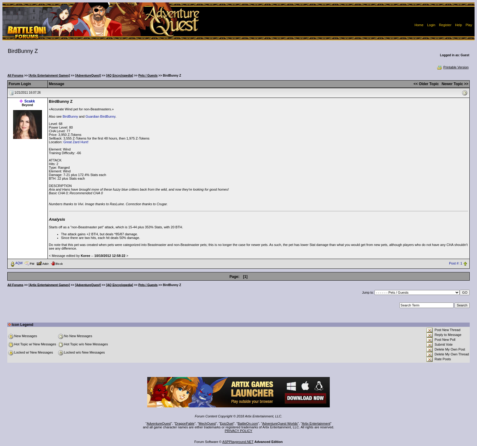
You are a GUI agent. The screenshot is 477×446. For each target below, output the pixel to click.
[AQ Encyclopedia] (119, 75)
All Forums (15, 75)
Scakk (29, 101)
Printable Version (452, 67)
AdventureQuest (159, 423)
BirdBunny (70, 116)
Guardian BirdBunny (100, 116)
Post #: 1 (455, 263)
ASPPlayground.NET (238, 442)
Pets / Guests (148, 75)
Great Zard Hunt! (76, 142)
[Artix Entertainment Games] (49, 75)
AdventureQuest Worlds (280, 423)
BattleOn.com (248, 423)
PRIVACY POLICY (238, 431)
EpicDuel (226, 423)
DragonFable (185, 423)
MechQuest (207, 423)
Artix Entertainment (316, 423)
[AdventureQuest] (88, 75)
